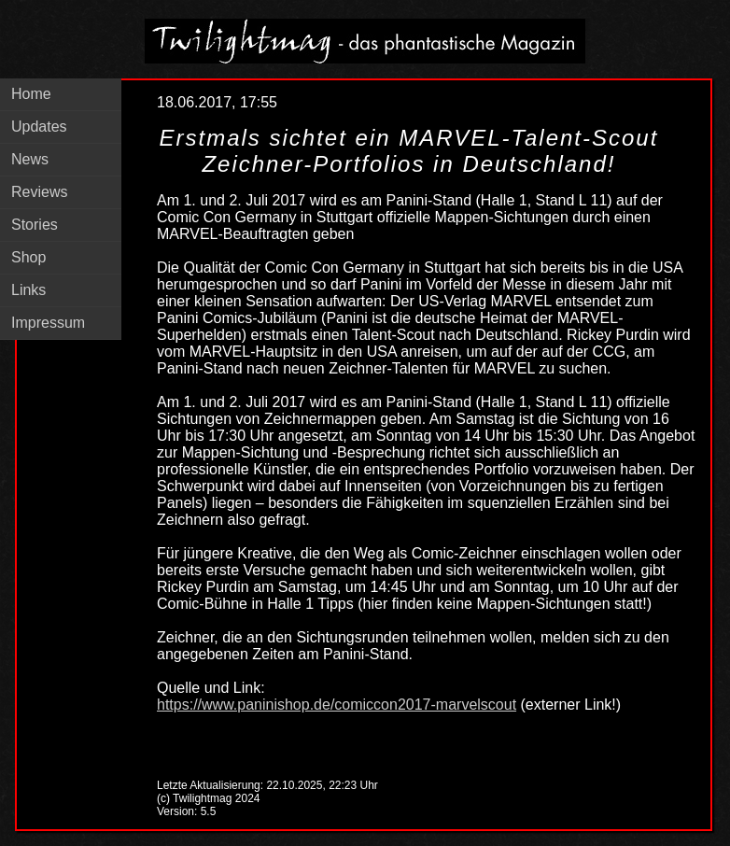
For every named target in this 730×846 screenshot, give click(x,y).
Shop (28, 257)
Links (28, 290)
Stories (34, 225)
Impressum (48, 323)
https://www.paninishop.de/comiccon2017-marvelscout (336, 704)
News (30, 159)
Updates (39, 126)
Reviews (39, 192)
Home (31, 94)
